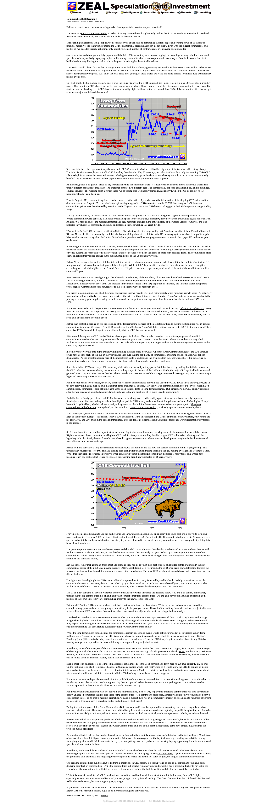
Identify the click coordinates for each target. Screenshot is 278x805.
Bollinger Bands (201, 450)
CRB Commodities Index (94, 33)
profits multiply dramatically (107, 697)
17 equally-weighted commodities (109, 592)
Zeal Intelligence (92, 738)
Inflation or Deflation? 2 (192, 308)
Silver (182, 651)
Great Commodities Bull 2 (143, 407)
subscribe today (165, 753)
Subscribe (104, 795)
